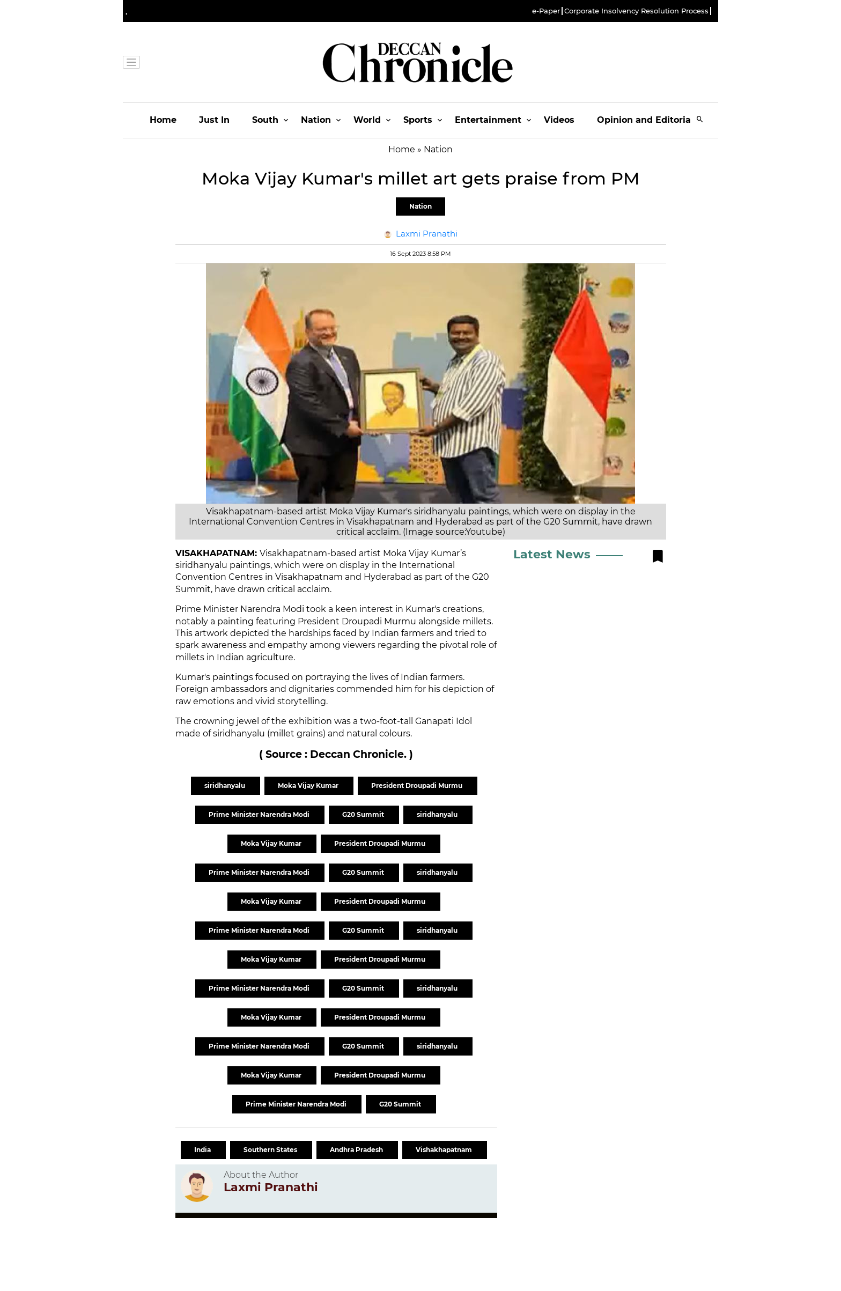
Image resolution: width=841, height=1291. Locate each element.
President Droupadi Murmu (417, 785)
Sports (417, 120)
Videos (559, 120)
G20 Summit (364, 814)
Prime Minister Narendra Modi (260, 814)
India (203, 1150)
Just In (214, 120)
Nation (316, 120)
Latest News (552, 554)
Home (163, 120)
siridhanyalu (225, 785)
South (265, 120)
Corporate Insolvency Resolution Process (636, 11)
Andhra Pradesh (357, 1150)
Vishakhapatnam (445, 1150)
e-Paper (546, 11)
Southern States (271, 1150)
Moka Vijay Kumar (309, 785)
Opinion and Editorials (647, 120)
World (367, 120)
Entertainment (488, 120)
